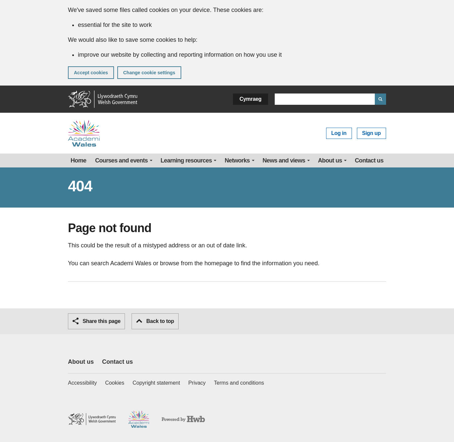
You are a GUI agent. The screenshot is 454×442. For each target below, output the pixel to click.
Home (78, 160)
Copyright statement (156, 383)
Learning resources (186, 160)
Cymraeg (250, 99)
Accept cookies (91, 72)
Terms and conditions (239, 383)
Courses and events (121, 160)
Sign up (371, 133)
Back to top (155, 321)
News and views (283, 160)
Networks (237, 160)
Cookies (114, 383)
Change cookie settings (149, 72)
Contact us (369, 160)
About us (330, 160)
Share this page (96, 321)
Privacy (196, 383)
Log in (339, 133)
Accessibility (82, 383)
